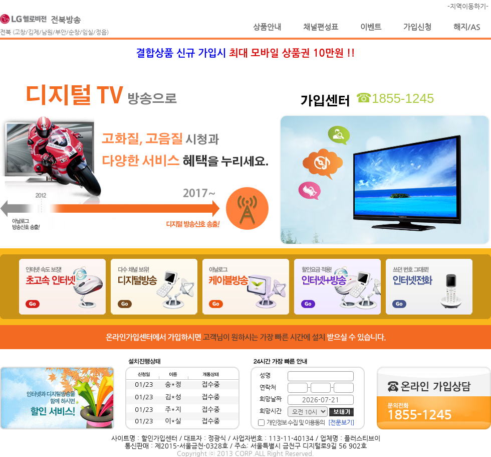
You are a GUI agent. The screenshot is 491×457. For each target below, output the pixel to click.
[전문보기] (341, 422)
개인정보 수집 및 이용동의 (296, 422)
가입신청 (417, 27)
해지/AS (466, 27)
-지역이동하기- (467, 6)
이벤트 (370, 27)
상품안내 (267, 27)
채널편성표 (320, 27)
